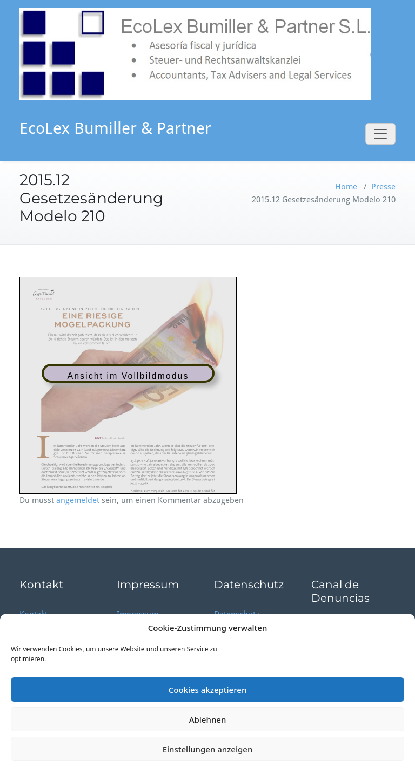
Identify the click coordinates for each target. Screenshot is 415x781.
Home (346, 187)
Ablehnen (207, 719)
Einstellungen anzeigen (208, 749)
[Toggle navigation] (380, 134)
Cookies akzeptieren (208, 689)
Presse (383, 187)
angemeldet (77, 500)
